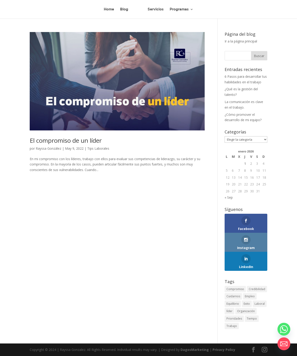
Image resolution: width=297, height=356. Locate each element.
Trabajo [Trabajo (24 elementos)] (231, 326)
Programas (179, 9)
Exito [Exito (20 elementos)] (247, 304)
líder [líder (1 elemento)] (229, 311)
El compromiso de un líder (66, 140)
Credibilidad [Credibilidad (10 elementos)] (257, 289)
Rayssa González (48, 148)
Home (109, 9)
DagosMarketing (195, 349)
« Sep (229, 197)
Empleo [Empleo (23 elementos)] (250, 296)
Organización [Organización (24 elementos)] (246, 311)
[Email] (284, 343)
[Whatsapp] (284, 329)
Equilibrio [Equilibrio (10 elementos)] (232, 304)
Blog (124, 9)
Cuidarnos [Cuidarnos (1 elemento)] (233, 296)
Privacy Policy (224, 349)
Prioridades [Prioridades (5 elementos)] (234, 318)
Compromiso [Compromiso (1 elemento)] (235, 289)
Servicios (156, 9)
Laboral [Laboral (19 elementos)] (260, 304)
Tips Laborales (98, 148)
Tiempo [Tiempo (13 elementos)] (252, 318)
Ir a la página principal (241, 41)
